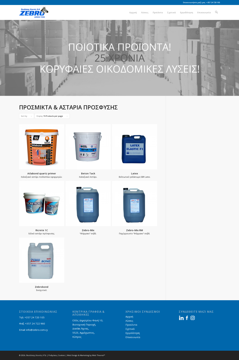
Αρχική (129, 316)
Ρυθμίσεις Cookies (56, 355)
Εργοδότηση (132, 333)
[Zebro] (35, 12)
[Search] (216, 12)
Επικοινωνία (132, 337)
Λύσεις (129, 320)
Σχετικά (129, 328)
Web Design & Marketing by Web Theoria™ (86, 355)
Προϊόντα (131, 324)
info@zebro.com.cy (37, 329)
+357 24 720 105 (213, 2)
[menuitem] (133, 12)
